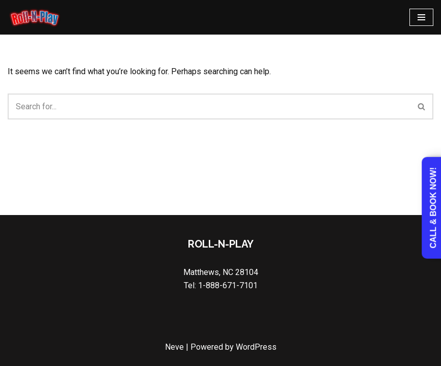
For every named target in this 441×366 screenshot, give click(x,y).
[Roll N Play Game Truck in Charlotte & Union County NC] (34, 17)
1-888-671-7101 (228, 285)
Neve (174, 347)
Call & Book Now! (433, 208)
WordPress (256, 347)
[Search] (209, 106)
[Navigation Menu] (421, 17)
